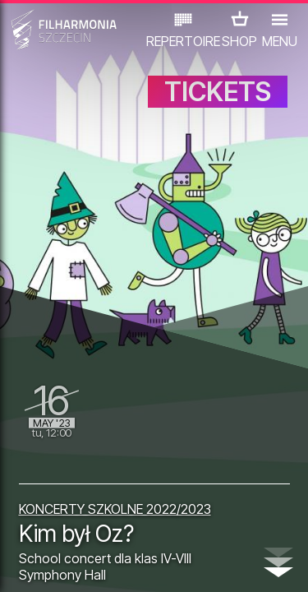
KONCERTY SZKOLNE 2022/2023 (115, 509)
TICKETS (217, 92)
